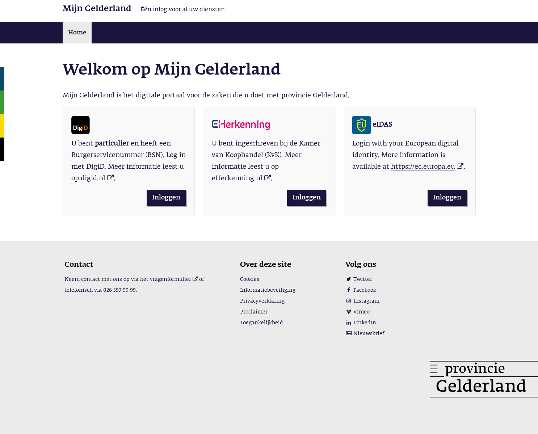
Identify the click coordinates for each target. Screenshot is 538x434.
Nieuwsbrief (364, 333)
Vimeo (357, 312)
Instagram (362, 301)
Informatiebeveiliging (267, 290)
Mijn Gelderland (97, 9)
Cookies (249, 279)
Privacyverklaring (262, 301)
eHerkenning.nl (237, 178)
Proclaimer (254, 312)
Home (77, 33)
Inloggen (166, 198)
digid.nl (93, 178)
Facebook (360, 290)
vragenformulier (170, 279)
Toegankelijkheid (261, 322)
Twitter (358, 279)
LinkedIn (360, 322)
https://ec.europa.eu (423, 167)
